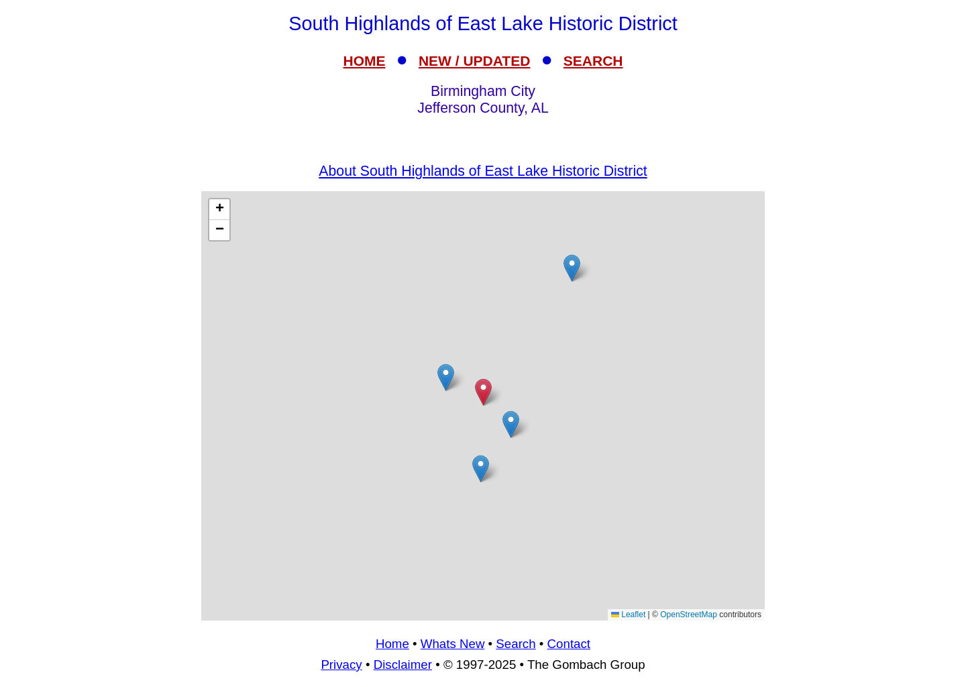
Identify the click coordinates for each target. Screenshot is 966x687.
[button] (572, 268)
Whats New (453, 644)
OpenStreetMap (688, 614)
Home (392, 644)
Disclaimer (403, 664)
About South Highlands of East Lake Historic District (483, 171)
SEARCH (593, 60)
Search (515, 644)
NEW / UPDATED (474, 60)
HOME (364, 60)
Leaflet (628, 614)
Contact (568, 644)
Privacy (341, 664)
